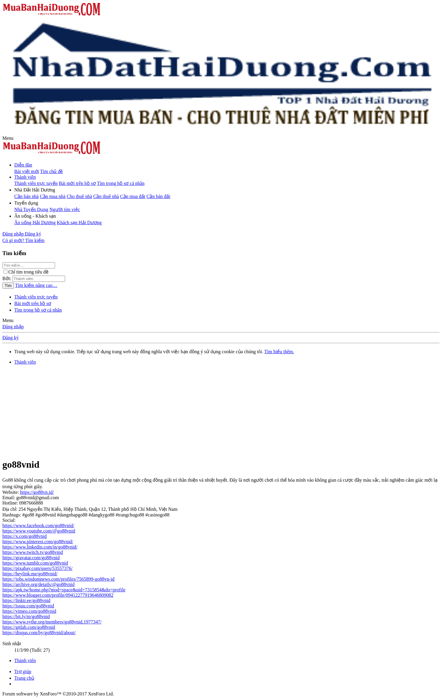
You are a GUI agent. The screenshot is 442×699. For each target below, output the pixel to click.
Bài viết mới (26, 171)
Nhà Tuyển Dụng (31, 209)
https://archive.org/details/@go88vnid (38, 584)
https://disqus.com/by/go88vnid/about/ (39, 632)
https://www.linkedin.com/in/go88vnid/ (39, 546)
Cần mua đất (132, 196)
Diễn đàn (23, 164)
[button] (7, 138)
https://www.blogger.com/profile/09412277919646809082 (57, 595)
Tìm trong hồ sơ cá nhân (121, 183)
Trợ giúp (22, 671)
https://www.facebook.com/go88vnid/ (38, 525)
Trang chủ (24, 678)
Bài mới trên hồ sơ (77, 183)
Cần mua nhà (52, 196)
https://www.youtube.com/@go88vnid (38, 530)
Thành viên (25, 177)
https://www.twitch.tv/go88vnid (32, 552)
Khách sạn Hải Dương (79, 222)
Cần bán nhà (26, 196)
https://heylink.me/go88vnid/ (29, 573)
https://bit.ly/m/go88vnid (26, 616)
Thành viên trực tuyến (36, 183)
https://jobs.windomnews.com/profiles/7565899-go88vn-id (58, 579)
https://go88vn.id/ (37, 492)
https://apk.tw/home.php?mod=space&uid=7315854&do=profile (64, 589)
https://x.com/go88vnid (24, 536)
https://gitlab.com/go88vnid (28, 627)
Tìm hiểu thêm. (279, 351)
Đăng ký (10, 337)
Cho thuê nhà (79, 196)
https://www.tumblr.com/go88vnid (35, 563)
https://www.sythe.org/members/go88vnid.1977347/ (51, 621)
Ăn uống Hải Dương (35, 222)
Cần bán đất (158, 196)
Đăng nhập (13, 326)
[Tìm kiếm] (35, 240)
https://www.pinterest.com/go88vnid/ (37, 541)
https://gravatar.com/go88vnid (30, 557)
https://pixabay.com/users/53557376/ (37, 568)
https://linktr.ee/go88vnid (26, 600)
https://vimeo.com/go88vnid (29, 611)
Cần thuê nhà (106, 196)
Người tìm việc (64, 209)
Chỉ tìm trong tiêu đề (26, 271)
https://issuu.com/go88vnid (28, 605)
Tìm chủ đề (51, 171)
